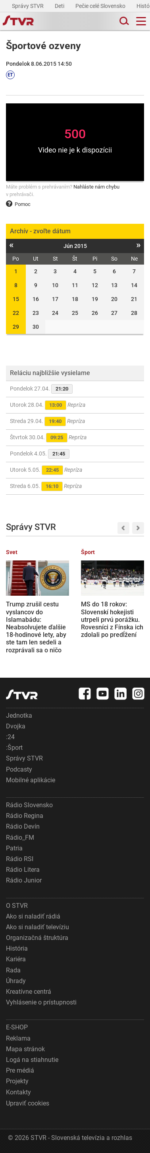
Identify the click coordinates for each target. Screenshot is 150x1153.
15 (16, 299)
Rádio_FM (20, 837)
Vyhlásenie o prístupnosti (41, 1002)
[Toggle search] (123, 21)
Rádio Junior (24, 880)
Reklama (18, 1038)
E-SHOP (17, 1027)
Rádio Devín (23, 826)
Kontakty (18, 1092)
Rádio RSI (19, 859)
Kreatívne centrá (28, 991)
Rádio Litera (23, 869)
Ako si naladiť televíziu (37, 927)
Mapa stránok (25, 1049)
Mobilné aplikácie (30, 780)
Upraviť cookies (27, 1103)
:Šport (14, 747)
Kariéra (16, 959)
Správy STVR (28, 6)
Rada (13, 970)
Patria (14, 848)
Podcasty (19, 769)
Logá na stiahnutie (32, 1059)
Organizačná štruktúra (37, 937)
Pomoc (18, 204)
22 (16, 313)
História (17, 948)
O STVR (17, 905)
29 (16, 327)
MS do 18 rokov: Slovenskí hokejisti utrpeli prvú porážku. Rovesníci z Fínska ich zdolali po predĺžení (112, 619)
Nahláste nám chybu (96, 187)
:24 (10, 737)
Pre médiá (20, 1070)
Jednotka (19, 715)
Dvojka (15, 726)
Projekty (17, 1081)
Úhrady (16, 981)
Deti (60, 6)
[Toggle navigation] (141, 21)
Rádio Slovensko (29, 805)
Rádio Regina (24, 815)
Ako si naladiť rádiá (33, 916)
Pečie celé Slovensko (101, 6)
